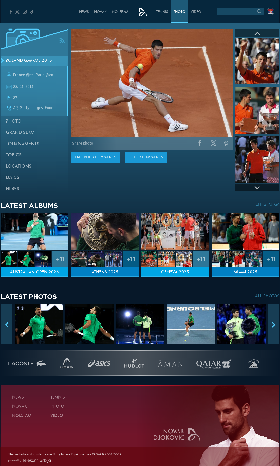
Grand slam (20, 132)
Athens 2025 (104, 272)
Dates (12, 177)
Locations (18, 166)
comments (95, 157)
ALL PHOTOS (267, 296)
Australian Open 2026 (34, 272)
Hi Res (12, 189)
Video (196, 12)
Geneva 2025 (175, 272)
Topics (14, 155)
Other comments (146, 157)
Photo (179, 12)
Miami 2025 (245, 272)
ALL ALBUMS (267, 205)
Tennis (162, 12)
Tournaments (22, 144)
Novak (100, 12)
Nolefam (120, 12)
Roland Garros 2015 (29, 61)
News (84, 12)
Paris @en (44, 74)
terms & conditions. (107, 454)
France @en (23, 74)
